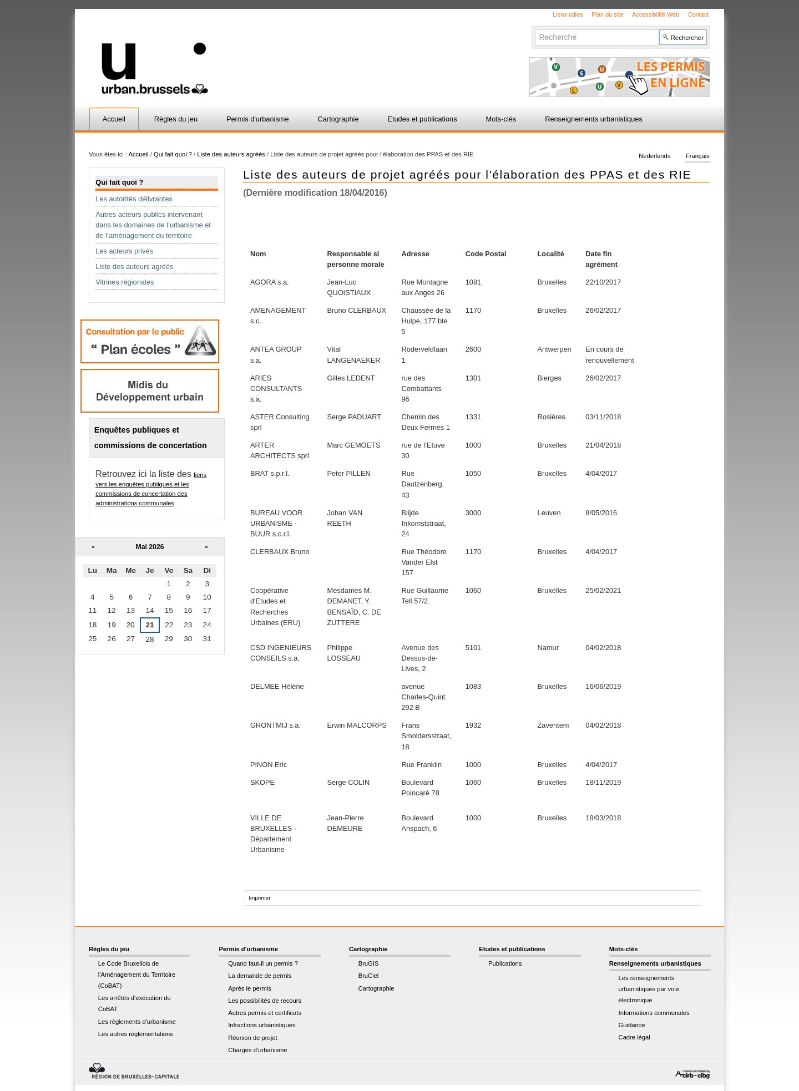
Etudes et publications (422, 119)
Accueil (114, 119)
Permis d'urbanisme (257, 119)
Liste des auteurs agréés (231, 154)
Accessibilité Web (655, 14)
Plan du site (607, 14)
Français (698, 156)
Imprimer (259, 898)
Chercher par (534, 28)
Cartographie (338, 119)
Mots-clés (501, 119)
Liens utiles (568, 14)
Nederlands (654, 156)
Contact (698, 14)
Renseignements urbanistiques (594, 119)
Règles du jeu (176, 119)
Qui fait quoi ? (173, 154)
